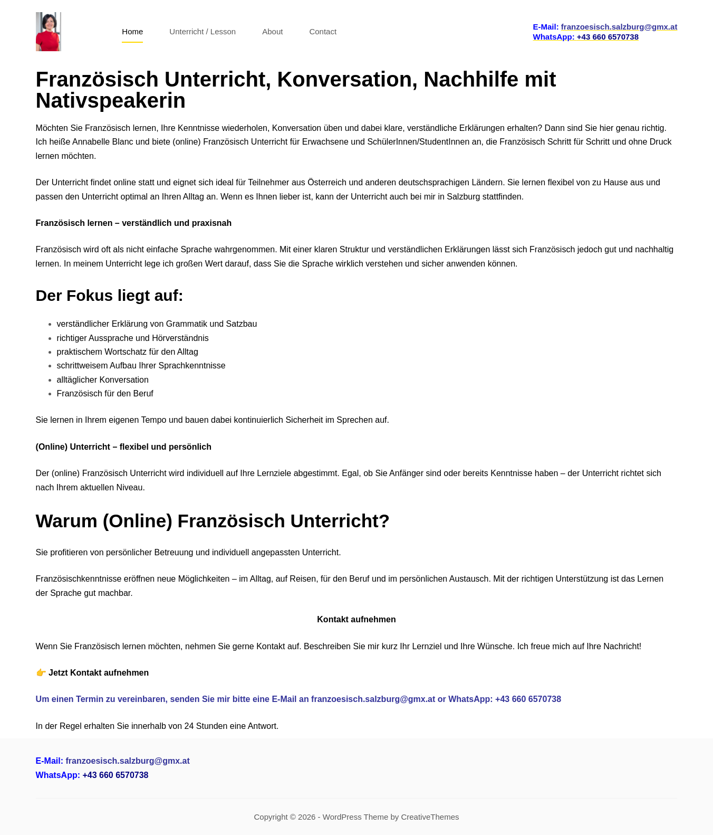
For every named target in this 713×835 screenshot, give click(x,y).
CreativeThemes (430, 816)
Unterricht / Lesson (202, 31)
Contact (322, 31)
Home (132, 31)
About (272, 31)
